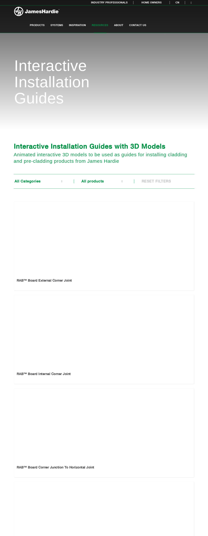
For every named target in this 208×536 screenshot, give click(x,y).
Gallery (80, 477)
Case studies (84, 495)
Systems (103, 13)
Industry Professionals (109, 2)
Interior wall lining (25, 486)
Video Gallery (84, 486)
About (164, 13)
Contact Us (183, 13)
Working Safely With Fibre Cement (57, 495)
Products (83, 13)
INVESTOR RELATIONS (179, 526)
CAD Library (52, 459)
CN (177, 2)
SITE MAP (101, 526)
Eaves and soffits (24, 477)
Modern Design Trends (85, 459)
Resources (146, 13)
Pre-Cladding (22, 459)
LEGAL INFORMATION (124, 526)
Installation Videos (56, 486)
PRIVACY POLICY (151, 526)
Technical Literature (57, 468)
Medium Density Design (86, 468)
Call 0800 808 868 (89, 426)
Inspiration (123, 13)
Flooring (19, 495)
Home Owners (151, 2)
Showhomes (83, 504)
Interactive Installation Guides (56, 477)
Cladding (19, 468)
